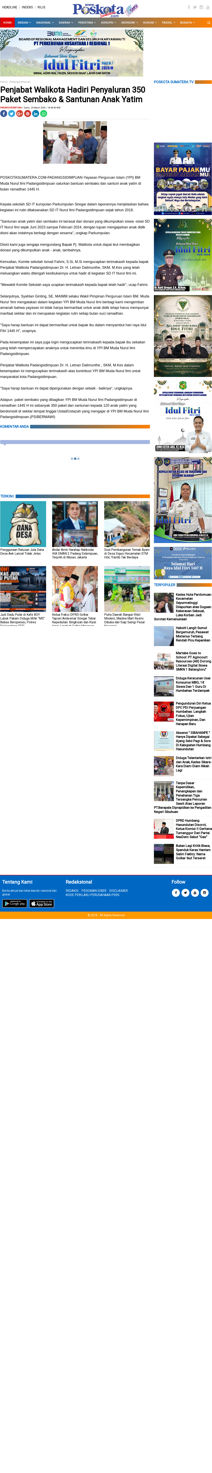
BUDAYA (186, 26)
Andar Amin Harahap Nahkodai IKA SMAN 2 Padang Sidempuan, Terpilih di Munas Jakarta (75, 556)
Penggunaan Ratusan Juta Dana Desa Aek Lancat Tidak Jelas (22, 555)
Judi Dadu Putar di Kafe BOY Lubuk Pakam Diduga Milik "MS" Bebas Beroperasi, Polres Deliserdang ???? (22, 623)
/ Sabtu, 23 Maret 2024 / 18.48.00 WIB (41, 111)
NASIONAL (43, 26)
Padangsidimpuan (20, 85)
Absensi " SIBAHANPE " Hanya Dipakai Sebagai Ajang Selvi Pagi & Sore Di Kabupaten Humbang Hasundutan (193, 744)
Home (7, 26)
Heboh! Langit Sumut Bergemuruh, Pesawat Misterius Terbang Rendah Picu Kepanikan (193, 637)
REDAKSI (72, 894)
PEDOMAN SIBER (93, 894)
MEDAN (23, 26)
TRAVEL (167, 26)
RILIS (41, 9)
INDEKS (27, 9)
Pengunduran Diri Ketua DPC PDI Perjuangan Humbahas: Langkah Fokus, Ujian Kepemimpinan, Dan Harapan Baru (193, 717)
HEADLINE (9, 9)
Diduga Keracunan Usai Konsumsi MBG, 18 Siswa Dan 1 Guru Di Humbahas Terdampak (193, 688)
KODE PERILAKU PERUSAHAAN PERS (92, 898)
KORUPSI (107, 26)
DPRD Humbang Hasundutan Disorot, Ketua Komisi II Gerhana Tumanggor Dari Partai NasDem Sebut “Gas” (194, 832)
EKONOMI (128, 26)
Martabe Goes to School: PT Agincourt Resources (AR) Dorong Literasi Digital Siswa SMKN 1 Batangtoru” (193, 664)
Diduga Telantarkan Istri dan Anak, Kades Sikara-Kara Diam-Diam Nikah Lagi (194, 767)
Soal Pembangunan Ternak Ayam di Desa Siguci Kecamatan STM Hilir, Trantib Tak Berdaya (127, 556)
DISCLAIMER (118, 894)
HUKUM (148, 26)
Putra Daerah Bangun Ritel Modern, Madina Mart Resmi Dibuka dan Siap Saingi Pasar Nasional (124, 623)
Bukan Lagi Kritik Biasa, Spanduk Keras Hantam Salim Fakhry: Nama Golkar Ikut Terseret (193, 855)
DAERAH (64, 26)
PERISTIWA (85, 26)
